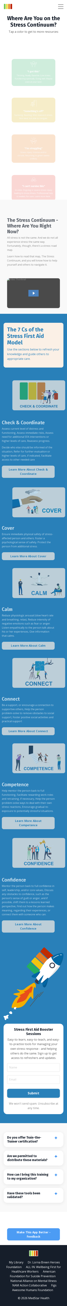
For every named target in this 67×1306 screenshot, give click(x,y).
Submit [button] (33, 1093)
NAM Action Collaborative (30, 1285)
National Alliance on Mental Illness (33, 1281)
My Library (16, 1262)
